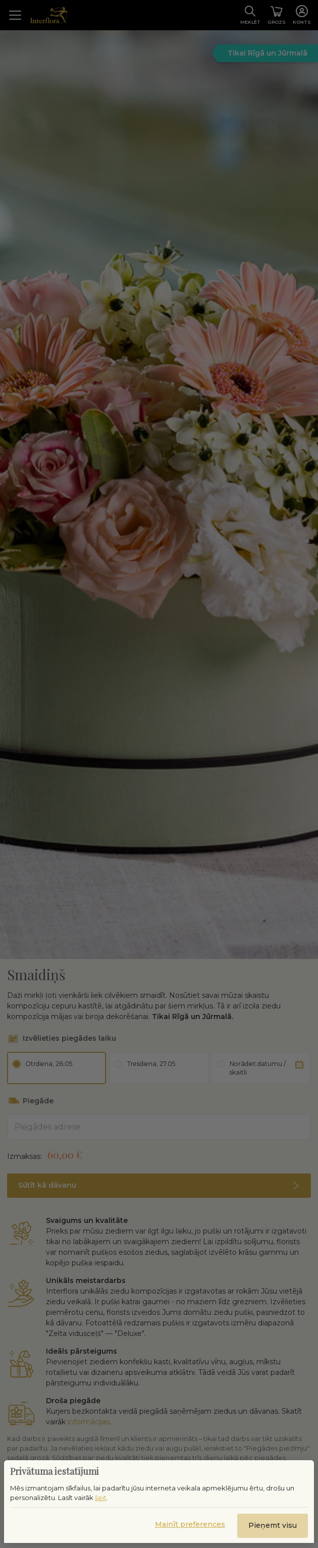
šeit (101, 1497)
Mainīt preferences (190, 1524)
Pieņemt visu (272, 1525)
